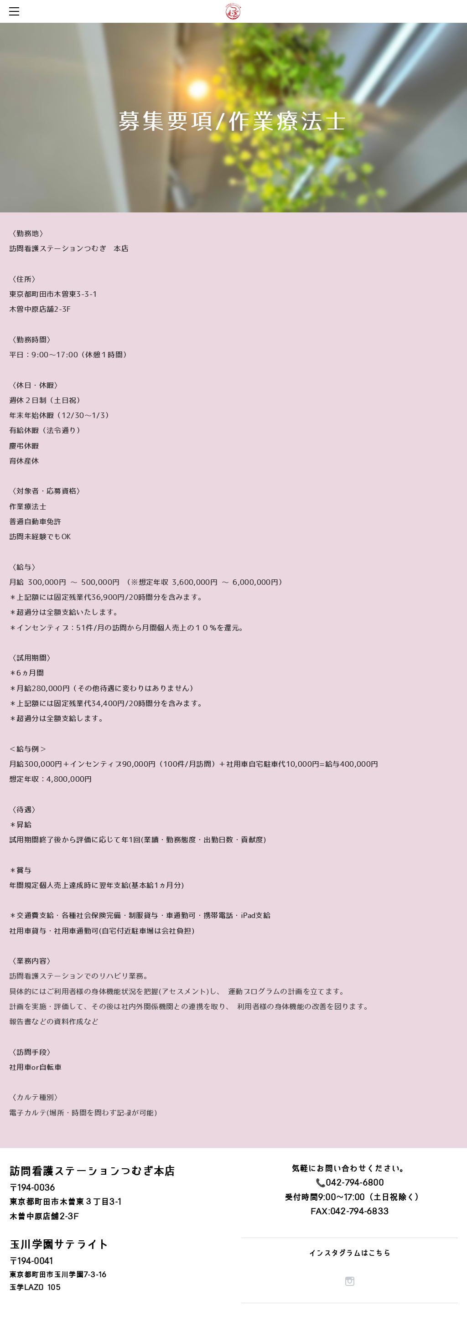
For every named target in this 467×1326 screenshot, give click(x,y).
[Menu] (16, 11)
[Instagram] (349, 1281)
